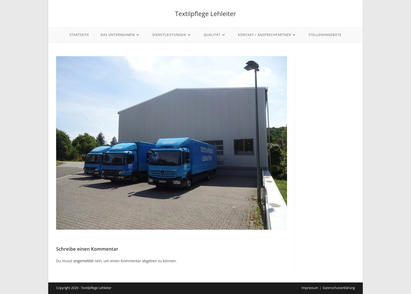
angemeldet (83, 260)
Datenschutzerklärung (338, 288)
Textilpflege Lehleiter (205, 13)
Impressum (309, 288)
